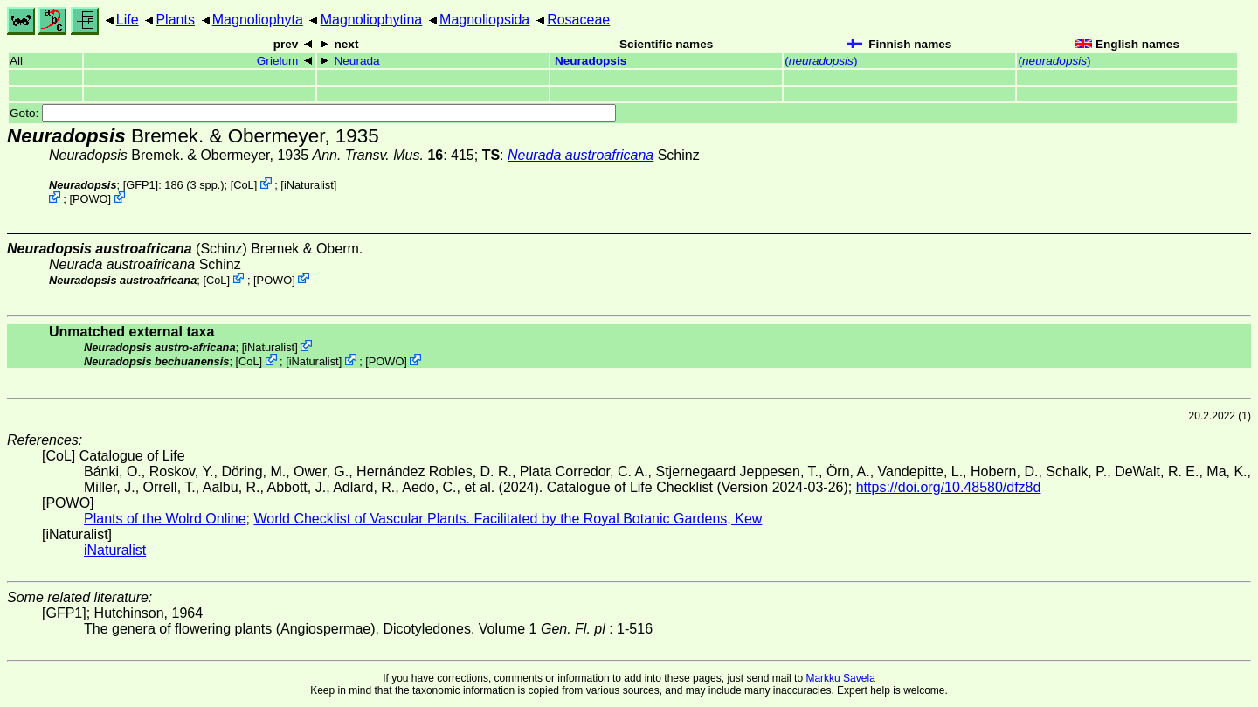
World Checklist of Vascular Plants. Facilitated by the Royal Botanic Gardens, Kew (507, 518)
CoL (243, 184)
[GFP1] (141, 184)
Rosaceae (578, 19)
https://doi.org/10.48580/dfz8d (948, 487)
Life (127, 19)
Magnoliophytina (372, 19)
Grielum (278, 60)
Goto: (313, 113)
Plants (175, 19)
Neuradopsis (590, 60)
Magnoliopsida (484, 19)
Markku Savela (839, 678)
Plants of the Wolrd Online (165, 518)
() (821, 60)
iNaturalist (309, 184)
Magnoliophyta (257, 19)
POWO (90, 198)
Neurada (356, 60)
